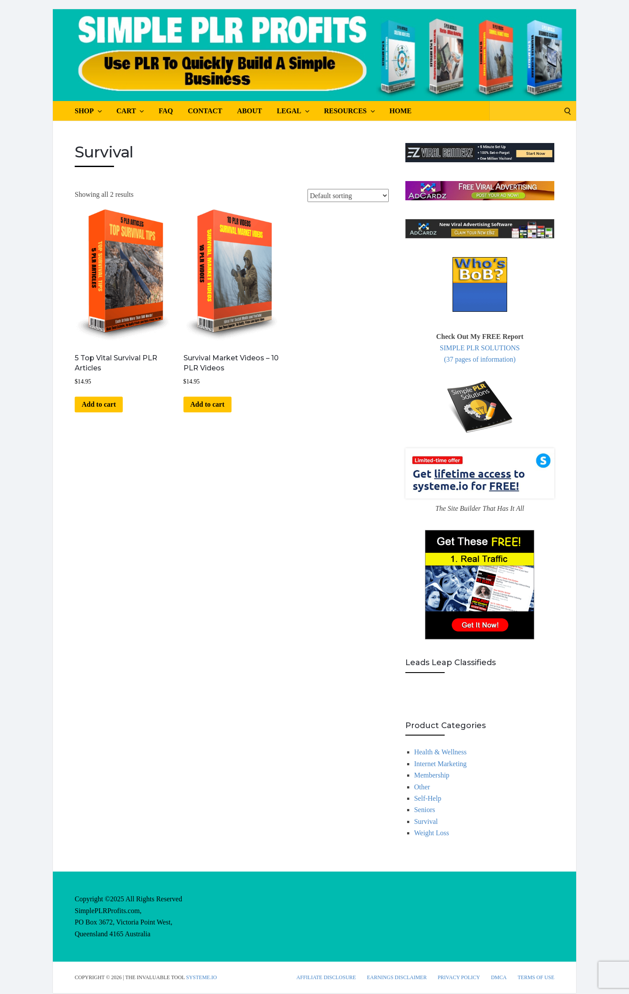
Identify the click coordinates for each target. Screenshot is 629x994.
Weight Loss (431, 833)
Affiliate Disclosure (326, 977)
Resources (349, 111)
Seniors (424, 809)
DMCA (499, 977)
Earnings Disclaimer (397, 977)
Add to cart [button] (99, 404)
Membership (431, 775)
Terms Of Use (536, 977)
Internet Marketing (440, 763)
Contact (205, 111)
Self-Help (427, 798)
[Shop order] (348, 195)
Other (422, 787)
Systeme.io (201, 977)
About (249, 111)
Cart (130, 111)
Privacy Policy (459, 977)
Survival (426, 821)
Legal (293, 111)
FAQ (166, 111)
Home (401, 111)
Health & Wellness (440, 752)
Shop (88, 111)
